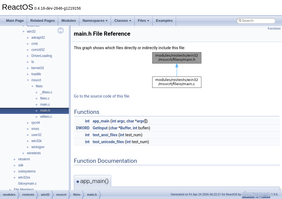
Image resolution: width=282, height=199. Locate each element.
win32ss (24, 177)
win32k (36, 141)
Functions (274, 28)
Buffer (125, 128)
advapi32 (38, 38)
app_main (101, 121)
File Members (24, 190)
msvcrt (36, 80)
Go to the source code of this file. (102, 96)
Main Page (15, 21)
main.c (45, 104)
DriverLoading (41, 56)
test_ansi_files (105, 135)
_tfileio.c (46, 92)
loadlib (36, 74)
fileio (39, 86)
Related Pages (42, 21)
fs (32, 62)
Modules (68, 21)
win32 (31, 31)
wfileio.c (46, 117)
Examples (164, 21)
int (87, 121)
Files (144, 21)
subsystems (27, 171)
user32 (36, 135)
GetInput (100, 128)
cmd (34, 44)
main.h (45, 110)
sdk (20, 165)
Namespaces (95, 21)
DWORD (83, 128)
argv (141, 121)
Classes (122, 21)
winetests (34, 153)
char (130, 121)
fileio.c (45, 98)
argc (121, 121)
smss (35, 129)
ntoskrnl (24, 159)
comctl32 (38, 50)
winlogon (37, 147)
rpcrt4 (35, 123)
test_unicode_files (108, 142)
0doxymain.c (27, 183)
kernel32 (37, 68)
